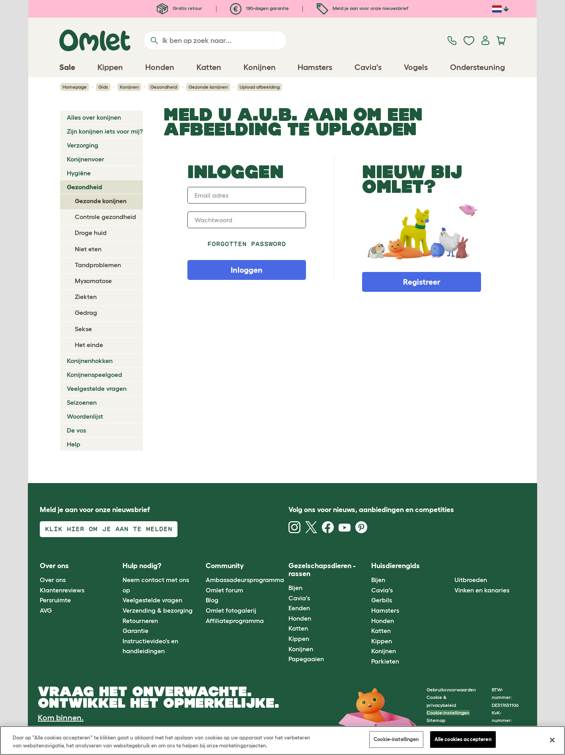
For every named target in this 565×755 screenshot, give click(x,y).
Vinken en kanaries (481, 590)
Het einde (89, 344)
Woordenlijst (85, 416)
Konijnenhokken (90, 360)
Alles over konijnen (94, 117)
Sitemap (436, 720)
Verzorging (82, 145)
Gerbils (381, 600)
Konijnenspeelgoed (94, 374)
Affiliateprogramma (235, 620)
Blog (212, 600)
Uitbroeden (470, 579)
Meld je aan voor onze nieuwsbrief (362, 8)
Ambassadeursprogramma (245, 579)
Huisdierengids (395, 566)
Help (73, 444)
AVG (46, 610)
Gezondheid (163, 86)
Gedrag (86, 312)
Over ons (53, 579)
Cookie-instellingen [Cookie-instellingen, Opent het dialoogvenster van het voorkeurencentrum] (396, 739)
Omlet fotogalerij (231, 610)
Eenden (299, 607)
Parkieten (385, 661)
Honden (299, 618)
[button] (448, 566)
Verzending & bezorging (158, 610)
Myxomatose (93, 280)
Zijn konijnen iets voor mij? (105, 131)
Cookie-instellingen (448, 712)
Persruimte (55, 600)
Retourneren (140, 620)
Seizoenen (82, 402)
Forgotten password (246, 244)
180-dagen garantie (259, 8)
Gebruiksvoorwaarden (451, 689)
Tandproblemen (98, 264)
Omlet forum (224, 590)
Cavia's (299, 598)
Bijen (295, 587)
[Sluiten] (552, 740)
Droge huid (91, 232)
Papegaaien (306, 658)
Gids (103, 86)
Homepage (74, 86)
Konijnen (129, 86)
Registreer (421, 282)
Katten (298, 628)
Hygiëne (79, 173)
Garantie (135, 630)
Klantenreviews (62, 590)
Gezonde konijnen (208, 86)
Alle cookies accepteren (462, 739)
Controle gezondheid (105, 216)
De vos (76, 430)
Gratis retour (179, 8)
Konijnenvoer (85, 159)
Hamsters (385, 610)
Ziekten (86, 296)
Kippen (298, 638)
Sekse (83, 328)
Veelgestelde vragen (97, 388)
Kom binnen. (61, 717)
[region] (282, 740)
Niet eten (88, 248)
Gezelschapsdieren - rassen (322, 570)
